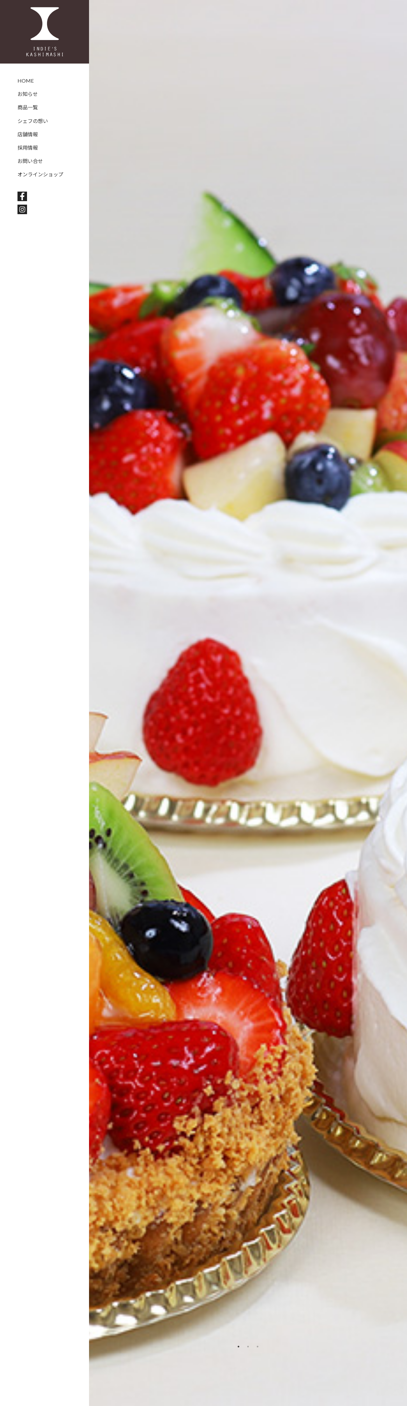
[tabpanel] (248, 703)
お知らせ (27, 94)
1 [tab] (238, 1346)
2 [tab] (248, 1346)
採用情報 (27, 148)
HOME (25, 81)
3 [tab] (257, 1346)
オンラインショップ (40, 174)
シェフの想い (32, 121)
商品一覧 (27, 107)
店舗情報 (27, 134)
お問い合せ (30, 161)
